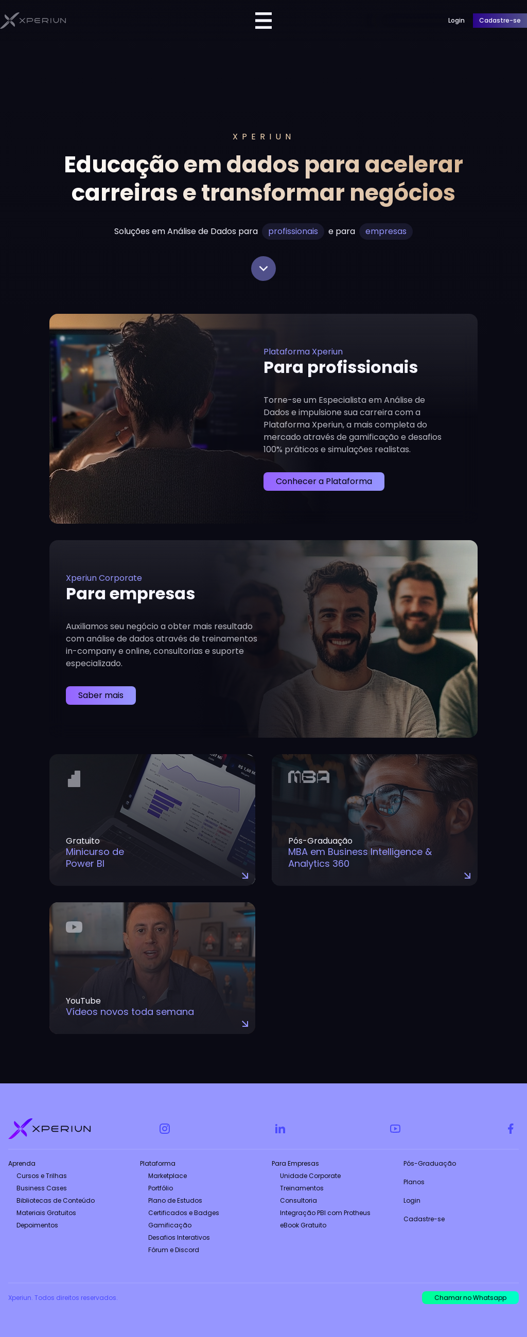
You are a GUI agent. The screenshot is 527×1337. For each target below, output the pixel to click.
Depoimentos (37, 1225)
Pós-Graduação (429, 1163)
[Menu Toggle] (263, 20)
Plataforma (157, 1163)
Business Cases (41, 1188)
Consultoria (298, 1200)
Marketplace (167, 1175)
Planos (414, 1182)
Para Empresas (295, 1163)
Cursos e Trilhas (41, 1175)
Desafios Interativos (179, 1237)
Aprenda (22, 1163)
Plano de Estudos (175, 1200)
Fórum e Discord (173, 1249)
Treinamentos (302, 1188)
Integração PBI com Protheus (325, 1212)
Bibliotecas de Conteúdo (55, 1200)
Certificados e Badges (183, 1212)
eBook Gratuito (303, 1225)
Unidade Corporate (310, 1175)
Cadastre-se (424, 1219)
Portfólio (160, 1188)
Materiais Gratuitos (46, 1212)
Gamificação (169, 1225)
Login (411, 1200)
